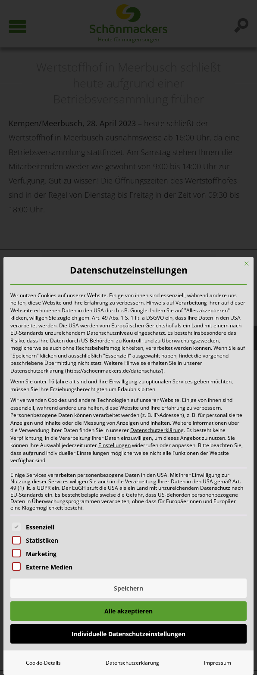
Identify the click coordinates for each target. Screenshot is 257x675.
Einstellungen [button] (114, 445)
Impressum (217, 662)
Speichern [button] (128, 588)
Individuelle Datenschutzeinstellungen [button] (128, 634)
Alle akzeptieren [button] (128, 611)
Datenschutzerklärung (157, 430)
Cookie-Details (43, 662)
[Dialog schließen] (247, 264)
